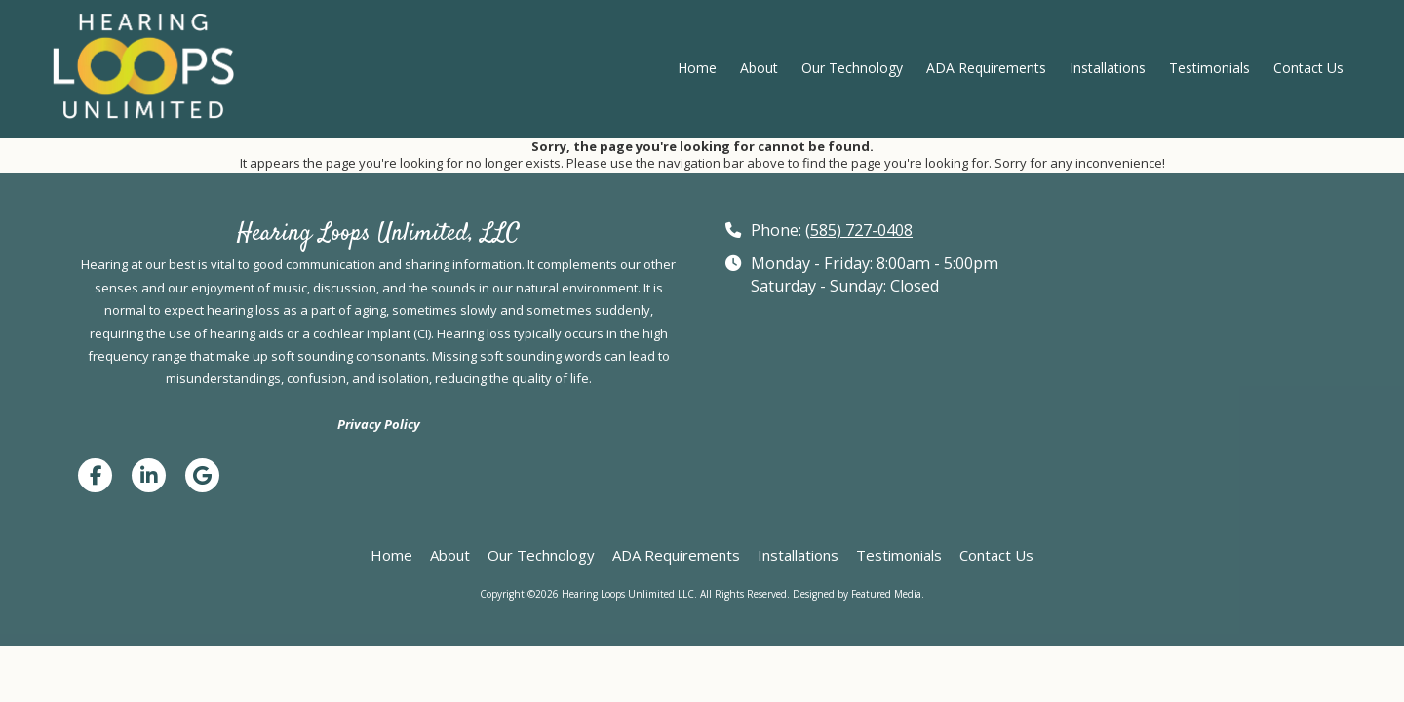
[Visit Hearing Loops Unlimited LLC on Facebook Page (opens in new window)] (95, 475)
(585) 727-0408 (859, 230)
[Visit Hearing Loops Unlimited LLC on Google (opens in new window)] (202, 475)
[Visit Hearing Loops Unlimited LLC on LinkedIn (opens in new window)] (149, 475)
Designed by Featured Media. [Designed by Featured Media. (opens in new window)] (858, 594)
